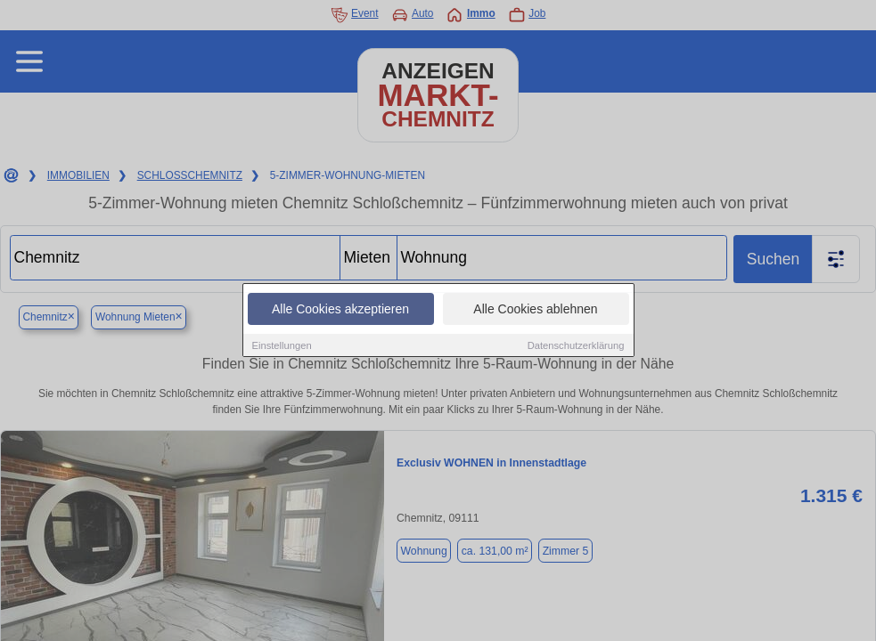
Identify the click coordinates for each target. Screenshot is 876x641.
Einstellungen (282, 345)
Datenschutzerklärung (576, 345)
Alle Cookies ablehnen (535, 309)
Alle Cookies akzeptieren (340, 309)
